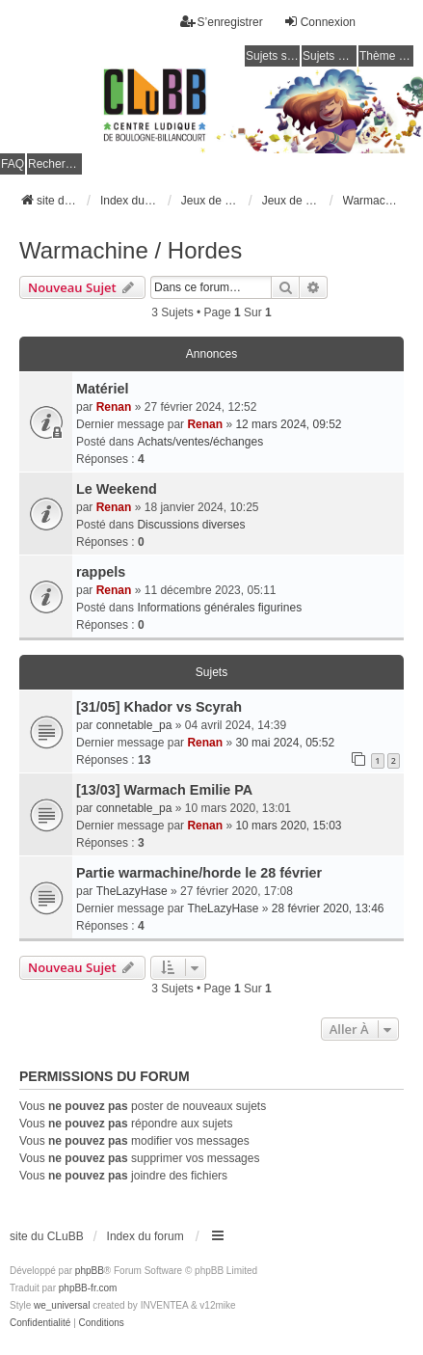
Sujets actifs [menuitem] (330, 56)
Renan (114, 407)
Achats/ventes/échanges (200, 441)
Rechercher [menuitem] (55, 164)
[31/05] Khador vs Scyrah (159, 707)
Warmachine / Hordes (130, 250)
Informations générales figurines (219, 607)
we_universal (62, 1305)
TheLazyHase (132, 891)
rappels (100, 572)
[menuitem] (40, 1323)
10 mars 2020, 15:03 (288, 825)
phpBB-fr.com (88, 1288)
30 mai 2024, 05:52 (284, 742)
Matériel (102, 388)
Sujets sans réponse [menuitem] (273, 56)
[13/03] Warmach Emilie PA (164, 790)
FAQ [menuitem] (12, 164)
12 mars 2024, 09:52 (288, 424)
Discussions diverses (191, 524)
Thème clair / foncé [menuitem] (386, 56)
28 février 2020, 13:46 (328, 908)
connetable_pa (134, 725)
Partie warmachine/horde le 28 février (199, 873)
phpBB (89, 1270)
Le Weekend (116, 489)
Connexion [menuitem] (319, 21)
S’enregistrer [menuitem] (221, 21)
